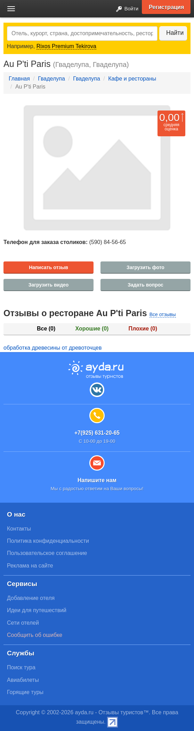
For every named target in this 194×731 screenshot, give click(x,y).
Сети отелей (23, 623)
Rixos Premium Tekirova (66, 46)
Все (46, 329)
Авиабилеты (23, 680)
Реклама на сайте (30, 566)
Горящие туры (25, 692)
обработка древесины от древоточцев (52, 348)
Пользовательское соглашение (47, 553)
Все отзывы (162, 314)
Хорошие (92, 329)
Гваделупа (51, 79)
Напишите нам (97, 480)
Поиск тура (21, 667)
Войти (125, 9)
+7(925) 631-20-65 (97, 433)
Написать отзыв (48, 267)
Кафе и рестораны (132, 79)
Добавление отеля (31, 598)
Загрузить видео (49, 285)
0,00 (169, 117)
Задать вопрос (145, 285)
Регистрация (166, 7)
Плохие (143, 329)
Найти (175, 32)
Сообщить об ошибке (34, 635)
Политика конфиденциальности (48, 541)
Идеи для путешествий (36, 610)
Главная (19, 79)
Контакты (19, 529)
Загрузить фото (145, 267)
